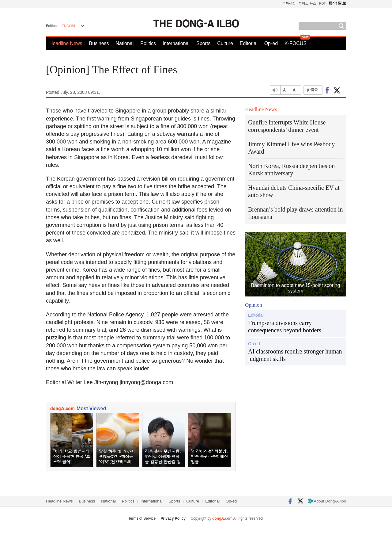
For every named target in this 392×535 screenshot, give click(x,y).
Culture (225, 43)
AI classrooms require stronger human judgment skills (295, 355)
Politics (148, 43)
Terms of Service (142, 518)
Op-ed (271, 43)
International (176, 43)
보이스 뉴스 (308, 3)
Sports (203, 43)
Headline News (65, 43)
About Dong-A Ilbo (327, 501)
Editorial (249, 43)
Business (99, 43)
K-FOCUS (296, 43)
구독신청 (289, 3)
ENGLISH (69, 26)
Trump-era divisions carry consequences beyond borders (284, 326)
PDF (322, 3)
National (125, 43)
